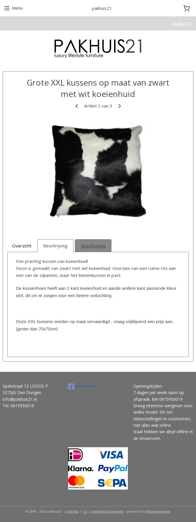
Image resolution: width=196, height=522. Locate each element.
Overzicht (22, 246)
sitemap (72, 511)
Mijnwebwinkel (158, 511)
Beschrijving (55, 246)
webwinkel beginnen (107, 511)
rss (85, 511)
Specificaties (93, 246)
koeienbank (82, 386)
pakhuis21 (183, 23)
